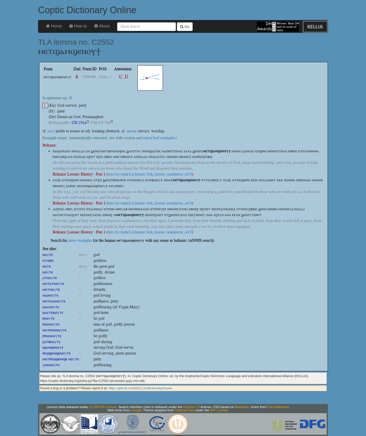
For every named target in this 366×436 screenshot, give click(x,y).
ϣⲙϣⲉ (132, 131)
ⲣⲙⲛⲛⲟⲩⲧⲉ (50, 324)
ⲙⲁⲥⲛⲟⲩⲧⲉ (50, 307)
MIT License (219, 410)
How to (78, 26)
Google (136, 410)
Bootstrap (242, 407)
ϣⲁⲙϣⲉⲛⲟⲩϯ (53, 347)
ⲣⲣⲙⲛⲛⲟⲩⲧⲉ (51, 335)
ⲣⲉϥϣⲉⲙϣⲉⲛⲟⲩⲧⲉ (56, 353)
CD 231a (79, 122)
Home (54, 26)
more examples (80, 240)
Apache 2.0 (191, 407)
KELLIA (315, 26)
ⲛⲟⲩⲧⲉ (47, 254)
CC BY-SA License (103, 407)
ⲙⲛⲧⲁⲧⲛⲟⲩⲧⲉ (53, 283)
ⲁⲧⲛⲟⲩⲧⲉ (49, 277)
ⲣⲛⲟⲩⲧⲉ (48, 318)
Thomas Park (184, 410)
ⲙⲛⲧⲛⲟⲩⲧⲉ (51, 289)
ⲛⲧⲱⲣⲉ (48, 260)
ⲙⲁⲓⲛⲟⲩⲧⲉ (50, 295)
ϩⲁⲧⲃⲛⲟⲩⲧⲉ (51, 341)
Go (184, 27)
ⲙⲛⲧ (51, 131)
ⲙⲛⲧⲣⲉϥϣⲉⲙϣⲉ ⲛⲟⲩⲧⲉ (60, 359)
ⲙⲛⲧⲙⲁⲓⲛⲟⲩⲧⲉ (54, 301)
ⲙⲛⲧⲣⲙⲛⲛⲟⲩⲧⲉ (54, 330)
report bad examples (159, 137)
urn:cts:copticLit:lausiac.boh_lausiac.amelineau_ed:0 (150, 174)
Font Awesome (278, 407)
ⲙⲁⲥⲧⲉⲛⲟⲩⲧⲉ (52, 312)
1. (45, 105)
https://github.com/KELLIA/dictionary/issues (140, 388)
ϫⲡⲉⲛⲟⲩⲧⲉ (51, 364)
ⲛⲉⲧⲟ (46, 266)
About (101, 26)
